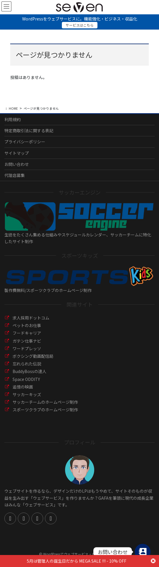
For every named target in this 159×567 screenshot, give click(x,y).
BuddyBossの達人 (29, 371)
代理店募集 (14, 175)
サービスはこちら (80, 25)
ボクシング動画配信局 (33, 356)
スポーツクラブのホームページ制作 (45, 410)
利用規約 (12, 119)
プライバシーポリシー (24, 142)
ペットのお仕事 (27, 325)
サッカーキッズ (27, 394)
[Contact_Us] (143, 552)
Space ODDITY (26, 379)
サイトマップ (16, 153)
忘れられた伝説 (27, 364)
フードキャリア (27, 333)
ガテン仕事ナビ (27, 341)
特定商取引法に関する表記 (28, 130)
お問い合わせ (16, 164)
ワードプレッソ (27, 348)
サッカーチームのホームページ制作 (45, 402)
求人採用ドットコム (31, 318)
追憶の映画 (23, 387)
